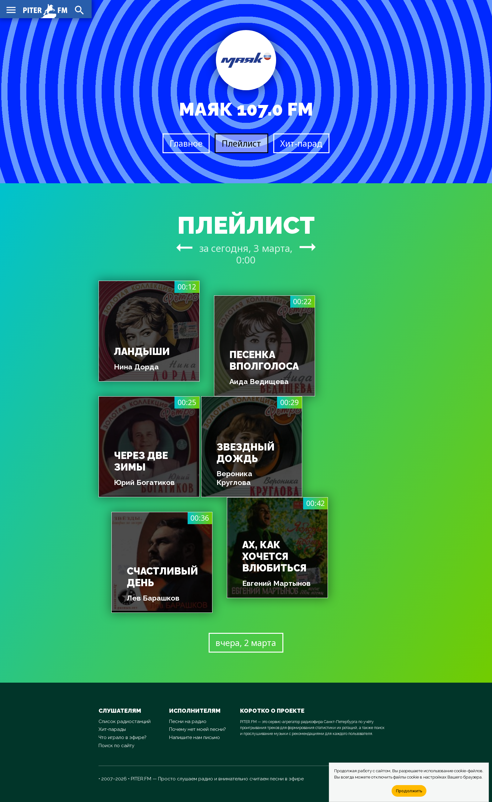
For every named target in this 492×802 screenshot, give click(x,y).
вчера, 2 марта (246, 642)
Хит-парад (301, 143)
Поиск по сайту (116, 745)
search (78, 9)
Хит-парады (112, 729)
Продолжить (409, 791)
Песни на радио (187, 721)
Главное (186, 143)
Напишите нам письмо (194, 737)
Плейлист (241, 143)
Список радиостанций (125, 721)
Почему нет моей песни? (197, 729)
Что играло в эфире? (123, 737)
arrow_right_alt (184, 247)
